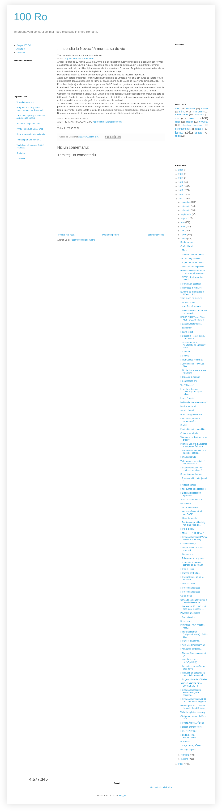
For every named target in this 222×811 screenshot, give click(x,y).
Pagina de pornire (110, 235)
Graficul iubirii (186, 246)
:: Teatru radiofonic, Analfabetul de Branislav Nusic (192, 345)
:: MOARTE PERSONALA (192, 533)
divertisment (182, 128)
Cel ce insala (186, 596)
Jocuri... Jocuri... (187, 410)
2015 (181, 178)
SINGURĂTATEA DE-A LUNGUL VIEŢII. (191, 684)
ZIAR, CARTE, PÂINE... (191, 745)
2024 (181, 170)
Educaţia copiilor (188, 749)
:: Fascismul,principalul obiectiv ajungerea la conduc (30, 116)
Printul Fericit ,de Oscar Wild (29, 129)
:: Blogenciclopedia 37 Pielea (193, 679)
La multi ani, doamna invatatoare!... (190, 419)
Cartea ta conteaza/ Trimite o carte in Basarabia (193, 601)
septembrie (186, 214)
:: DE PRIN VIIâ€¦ (188, 731)
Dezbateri (20, 52)
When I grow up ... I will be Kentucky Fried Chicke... (193, 706)
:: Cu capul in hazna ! (190, 377)
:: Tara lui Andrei (187, 617)
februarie (185, 755)
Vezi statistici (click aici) (161, 787)
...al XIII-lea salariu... (189, 507)
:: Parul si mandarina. (190, 641)
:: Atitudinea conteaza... (191, 649)
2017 (181, 174)
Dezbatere (21, 153)
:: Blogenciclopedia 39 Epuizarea (190, 494)
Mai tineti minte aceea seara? (194, 402)
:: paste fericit (186, 332)
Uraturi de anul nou (25, 102)
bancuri (192, 118)
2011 (181, 194)
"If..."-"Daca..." (187, 385)
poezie (198, 132)
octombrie (186, 210)
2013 (181, 186)
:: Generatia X (186, 554)
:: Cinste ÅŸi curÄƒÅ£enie (192, 723)
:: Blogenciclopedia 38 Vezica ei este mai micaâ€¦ (193, 538)
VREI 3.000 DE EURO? (191, 298)
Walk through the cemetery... (193, 712)
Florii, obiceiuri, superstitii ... (193, 429)
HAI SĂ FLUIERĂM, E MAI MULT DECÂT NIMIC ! (192, 318)
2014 (181, 182)
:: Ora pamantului (188, 457)
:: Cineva (184, 356)
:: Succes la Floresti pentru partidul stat (192, 337)
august (184, 218)
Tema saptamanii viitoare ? (28, 140)
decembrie (186, 202)
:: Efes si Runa (187, 569)
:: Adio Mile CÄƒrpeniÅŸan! (193, 645)
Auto (177, 108)
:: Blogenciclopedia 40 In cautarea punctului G (191, 469)
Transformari (186, 328)
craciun (189, 122)
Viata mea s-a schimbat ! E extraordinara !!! (192, 462)
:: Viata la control (188, 485)
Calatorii (204, 109)
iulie (183, 222)
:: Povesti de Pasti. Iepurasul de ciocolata (193, 311)
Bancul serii (185, 503)
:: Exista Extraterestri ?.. (191, 324)
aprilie (184, 234)
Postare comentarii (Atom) (83, 240)
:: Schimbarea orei (188, 381)
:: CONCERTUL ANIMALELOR (188, 736)
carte (177, 122)
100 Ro (30, 17)
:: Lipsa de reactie (188, 518)
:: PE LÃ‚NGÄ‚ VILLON (190, 306)
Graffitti (183, 425)
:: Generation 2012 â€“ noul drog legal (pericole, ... (193, 607)
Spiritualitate (199, 115)
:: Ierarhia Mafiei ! (188, 302)
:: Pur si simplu (187, 529)
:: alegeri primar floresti (191, 727)
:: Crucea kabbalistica (190, 588)
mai (183, 230)
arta (177, 118)
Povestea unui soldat (190, 613)
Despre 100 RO (23, 45)
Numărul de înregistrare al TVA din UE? (192, 293)
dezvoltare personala (192, 125)
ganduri (199, 128)
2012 (181, 190)
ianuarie (185, 759)
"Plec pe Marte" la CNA (191, 499)
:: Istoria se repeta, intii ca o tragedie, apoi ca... (193, 451)
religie (178, 136)
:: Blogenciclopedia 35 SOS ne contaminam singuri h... (193, 700)
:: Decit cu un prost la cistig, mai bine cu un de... (193, 523)
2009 (181, 764)
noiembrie (186, 206)
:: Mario (183, 250)
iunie (183, 226)
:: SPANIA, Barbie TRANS (192, 254)
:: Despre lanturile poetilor (192, 266)
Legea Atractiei (187, 398)
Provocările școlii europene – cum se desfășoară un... (193, 271)
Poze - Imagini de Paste (191, 414)
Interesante (181, 114)
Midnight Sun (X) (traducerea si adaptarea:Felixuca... (193, 445)
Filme (182, 111)
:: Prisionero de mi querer (192, 558)
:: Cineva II (185, 351)
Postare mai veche (155, 235)
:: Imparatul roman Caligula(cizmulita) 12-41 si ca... (194, 634)
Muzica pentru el (188, 406)
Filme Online (198, 112)
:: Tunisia (20, 158)
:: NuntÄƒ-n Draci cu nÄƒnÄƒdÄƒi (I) (189, 660)
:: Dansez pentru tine (190, 573)
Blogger (122, 795)
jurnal (179, 132)
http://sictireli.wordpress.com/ (79, 58)
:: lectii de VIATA (187, 583)
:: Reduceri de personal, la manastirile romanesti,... (192, 674)
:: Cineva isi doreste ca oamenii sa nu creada (191, 563)
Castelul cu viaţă (188, 543)
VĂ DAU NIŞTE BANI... (191, 258)
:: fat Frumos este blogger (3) (193, 489)
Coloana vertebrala (189, 433)
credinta (203, 121)
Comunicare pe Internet (191, 474)
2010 (181, 198)
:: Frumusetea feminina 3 (191, 360)
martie (184, 238)
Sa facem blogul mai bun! (28, 123)
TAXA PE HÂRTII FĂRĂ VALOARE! (191, 512)
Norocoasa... (186, 621)
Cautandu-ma (186, 242)
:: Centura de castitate (190, 284)
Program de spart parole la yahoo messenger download (29, 108)
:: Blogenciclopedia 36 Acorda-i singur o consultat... (190, 692)
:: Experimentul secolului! (191, 262)
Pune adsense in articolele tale (30, 134)
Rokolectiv (185, 741)
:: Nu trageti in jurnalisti (191, 288)
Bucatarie (190, 108)
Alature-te (20, 49)
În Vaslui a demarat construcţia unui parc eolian (191, 391)
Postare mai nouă (66, 235)
